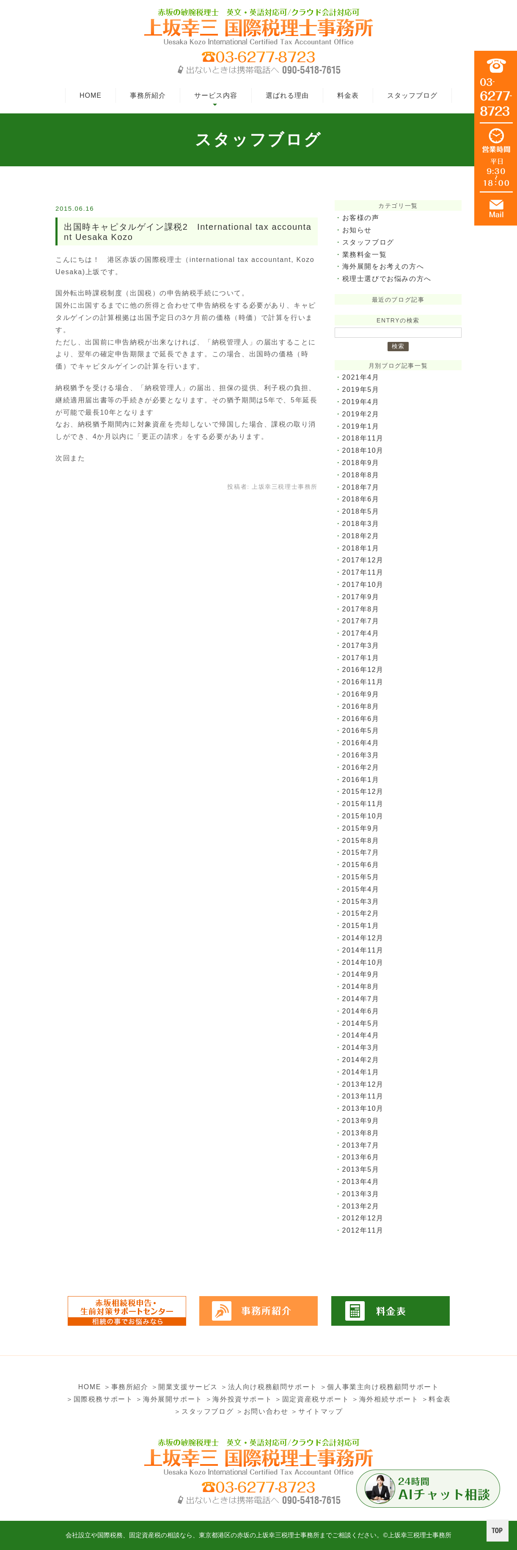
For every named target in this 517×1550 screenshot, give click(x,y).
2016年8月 (361, 706)
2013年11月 (363, 1096)
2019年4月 (361, 401)
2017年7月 (361, 621)
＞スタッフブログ (204, 1411)
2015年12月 (363, 791)
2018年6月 (361, 499)
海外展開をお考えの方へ (383, 266)
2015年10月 (363, 816)
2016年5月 (361, 730)
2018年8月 (361, 475)
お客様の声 (361, 217)
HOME (91, 95)
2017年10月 (363, 584)
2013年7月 (361, 1145)
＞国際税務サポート (99, 1399)
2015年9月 (361, 828)
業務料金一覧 (364, 254)
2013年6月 (361, 1157)
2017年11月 (363, 572)
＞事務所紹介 (126, 1386)
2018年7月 (361, 487)
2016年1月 (361, 779)
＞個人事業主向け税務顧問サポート (379, 1386)
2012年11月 (363, 1230)
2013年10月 (363, 1108)
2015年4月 (361, 889)
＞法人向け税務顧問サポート (268, 1386)
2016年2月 (361, 767)
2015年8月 (361, 840)
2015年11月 (363, 803)
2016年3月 (361, 755)
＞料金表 (436, 1399)
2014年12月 (363, 938)
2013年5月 (361, 1169)
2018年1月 (361, 548)
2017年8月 (361, 609)
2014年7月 (361, 998)
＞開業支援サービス (184, 1386)
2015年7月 (361, 852)
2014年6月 (361, 1011)
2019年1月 (361, 426)
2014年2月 (361, 1059)
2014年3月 (361, 1047)
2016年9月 (361, 694)
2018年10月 (363, 450)
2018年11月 (363, 438)
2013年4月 (361, 1181)
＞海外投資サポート (238, 1399)
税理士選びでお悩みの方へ (387, 278)
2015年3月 (361, 901)
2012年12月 (363, 1218)
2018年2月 (361, 536)
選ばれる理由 (287, 95)
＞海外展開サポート (168, 1399)
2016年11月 (363, 682)
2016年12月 (363, 669)
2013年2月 (361, 1206)
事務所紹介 (148, 95)
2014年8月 (361, 986)
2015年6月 (361, 864)
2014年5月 (361, 1023)
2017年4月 (361, 633)
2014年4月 (361, 1035)
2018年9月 (361, 462)
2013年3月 (361, 1194)
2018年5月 (361, 511)
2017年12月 (363, 560)
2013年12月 (363, 1084)
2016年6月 (361, 718)
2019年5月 (361, 389)
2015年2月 (361, 913)
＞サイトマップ (317, 1411)
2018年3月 (361, 523)
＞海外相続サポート (385, 1399)
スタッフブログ (412, 95)
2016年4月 (361, 742)
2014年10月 (363, 962)
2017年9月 (361, 596)
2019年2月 (361, 414)
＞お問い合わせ (262, 1411)
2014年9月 (361, 974)
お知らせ (357, 230)
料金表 (348, 95)
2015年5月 (361, 877)
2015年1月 (361, 925)
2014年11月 (363, 950)
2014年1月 (361, 1072)
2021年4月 (361, 377)
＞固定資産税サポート (312, 1399)
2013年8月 (361, 1133)
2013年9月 (361, 1120)
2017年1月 (361, 657)
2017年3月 (361, 645)
